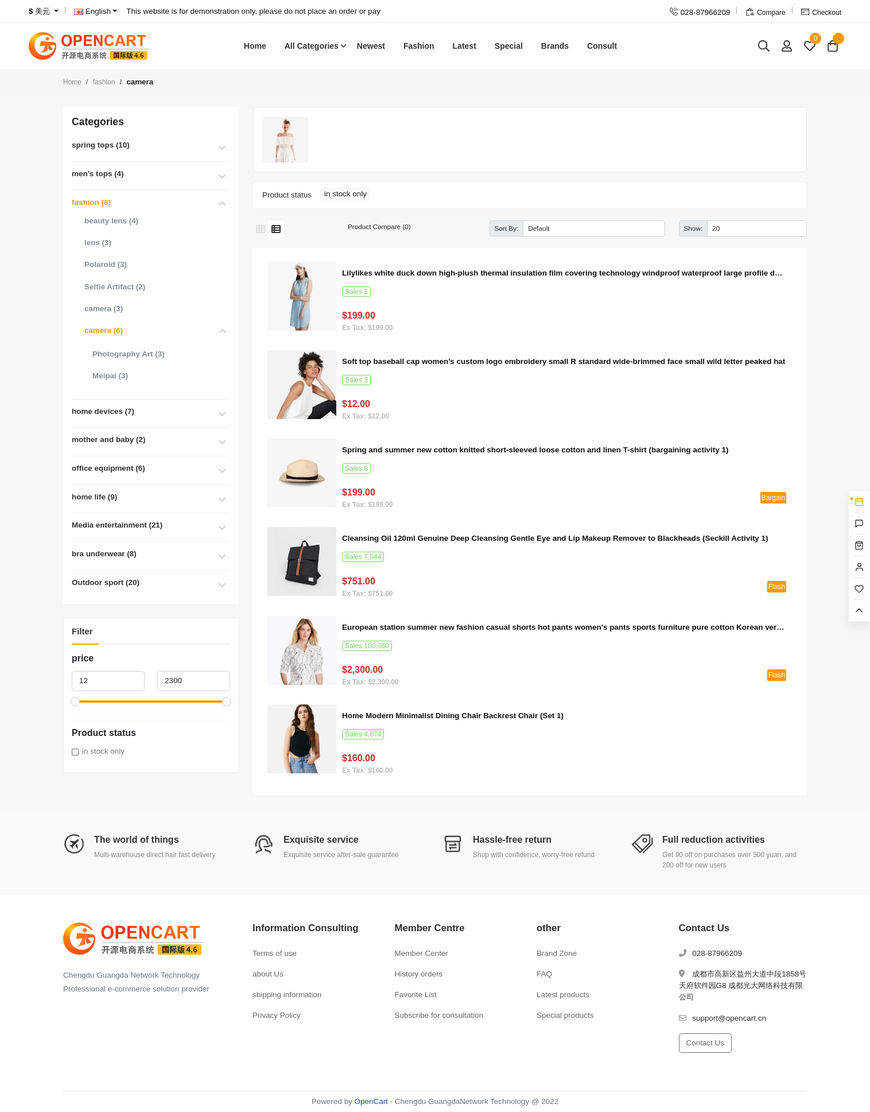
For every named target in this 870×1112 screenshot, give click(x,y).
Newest (371, 46)
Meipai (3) (110, 375)
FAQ (544, 974)
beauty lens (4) (111, 220)
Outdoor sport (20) (105, 582)
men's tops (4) (98, 173)
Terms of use (275, 953)
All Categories (312, 46)
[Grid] (261, 229)
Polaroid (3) (105, 264)
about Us (268, 974)
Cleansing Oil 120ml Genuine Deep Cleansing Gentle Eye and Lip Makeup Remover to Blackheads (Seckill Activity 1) (555, 538)
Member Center (421, 953)
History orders (419, 974)
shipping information (287, 994)
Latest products (563, 994)
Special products (565, 1015)
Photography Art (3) (128, 354)
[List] (276, 229)
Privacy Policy (277, 1015)
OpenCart (371, 1101)
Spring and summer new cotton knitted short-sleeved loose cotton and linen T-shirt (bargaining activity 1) (535, 449)
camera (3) (103, 308)
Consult (602, 46)
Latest (464, 46)
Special (509, 46)
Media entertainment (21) (117, 525)
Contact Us (705, 1043)
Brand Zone (557, 953)
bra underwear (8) (104, 553)
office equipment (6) (108, 468)
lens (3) (97, 242)
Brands (555, 46)
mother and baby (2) (108, 439)
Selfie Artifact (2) (114, 286)
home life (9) (94, 497)
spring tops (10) (101, 145)
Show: (693, 228)
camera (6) (103, 330)
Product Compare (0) (379, 226)
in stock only (103, 751)
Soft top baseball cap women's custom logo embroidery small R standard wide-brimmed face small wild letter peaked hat (563, 361)
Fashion (418, 46)
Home (255, 46)
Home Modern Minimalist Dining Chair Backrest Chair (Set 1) (453, 715)
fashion (104, 82)
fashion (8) (91, 202)
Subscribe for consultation (439, 1015)
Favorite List (416, 994)
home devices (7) (103, 411)
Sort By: (507, 228)
